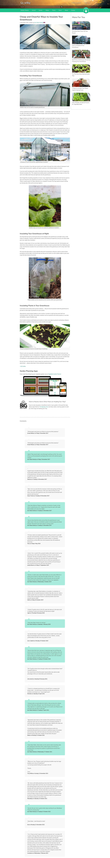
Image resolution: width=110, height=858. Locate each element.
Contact (73, 10)
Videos (47, 10)
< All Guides (23, 366)
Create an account (76, 3)
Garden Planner (25, 10)
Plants (54, 10)
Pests (60, 10)
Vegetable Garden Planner (54, 374)
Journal (34, 10)
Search (22, 7)
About (66, 10)
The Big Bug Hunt (44, 407)
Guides (40, 10)
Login (86, 3)
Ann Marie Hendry (38, 22)
